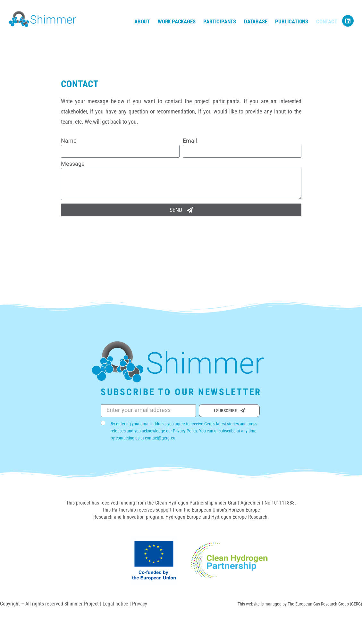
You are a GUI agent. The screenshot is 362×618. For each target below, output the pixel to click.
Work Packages (176, 21)
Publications (291, 21)
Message (73, 164)
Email (190, 141)
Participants (219, 21)
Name (69, 141)
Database (255, 21)
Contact (326, 21)
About (142, 21)
